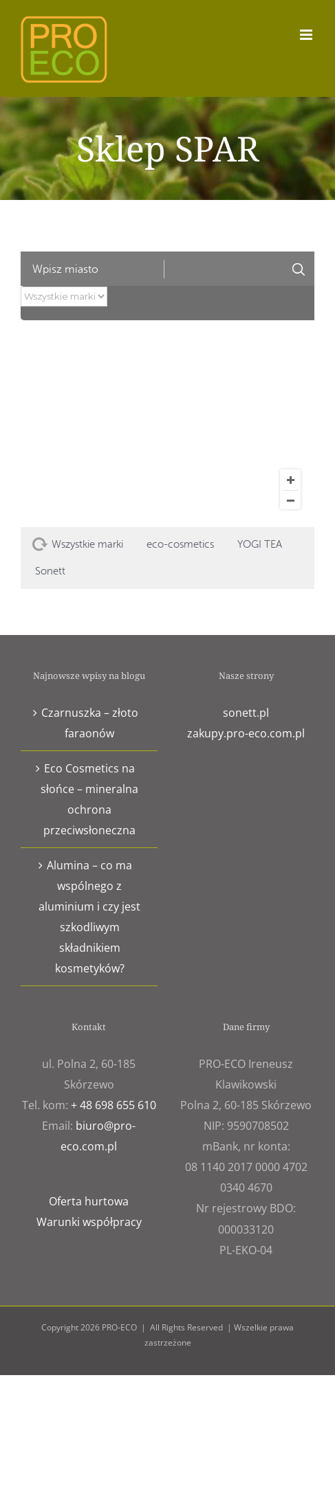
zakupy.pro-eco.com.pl (246, 733)
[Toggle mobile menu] (307, 34)
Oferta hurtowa (89, 1201)
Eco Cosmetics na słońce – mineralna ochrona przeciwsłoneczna (89, 799)
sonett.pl (246, 712)
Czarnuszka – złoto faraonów (89, 723)
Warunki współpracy (89, 1221)
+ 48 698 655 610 (113, 1105)
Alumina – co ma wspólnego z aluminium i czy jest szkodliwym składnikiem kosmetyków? (89, 917)
